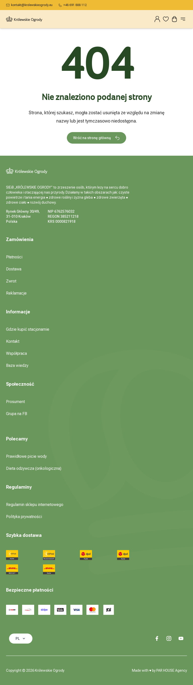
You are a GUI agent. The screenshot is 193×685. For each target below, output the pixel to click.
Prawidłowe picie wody (26, 456)
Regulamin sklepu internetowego (34, 504)
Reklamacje (16, 293)
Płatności (14, 257)
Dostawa (13, 269)
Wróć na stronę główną (96, 137)
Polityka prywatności (24, 516)
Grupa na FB (16, 413)
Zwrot (11, 281)
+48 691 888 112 (73, 5)
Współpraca (16, 353)
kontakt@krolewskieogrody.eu (29, 5)
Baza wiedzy (17, 365)
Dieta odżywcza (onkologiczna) (33, 468)
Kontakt (12, 341)
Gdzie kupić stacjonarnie (27, 329)
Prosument (15, 401)
